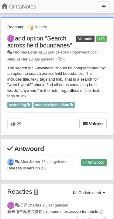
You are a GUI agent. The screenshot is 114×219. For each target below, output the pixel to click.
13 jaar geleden (54, 162)
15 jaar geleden (55, 205)
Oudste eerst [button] (89, 192)
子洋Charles (30, 205)
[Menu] (103, 7)
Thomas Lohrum (27, 52)
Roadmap (15, 27)
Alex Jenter (17, 59)
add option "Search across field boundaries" (39, 42)
